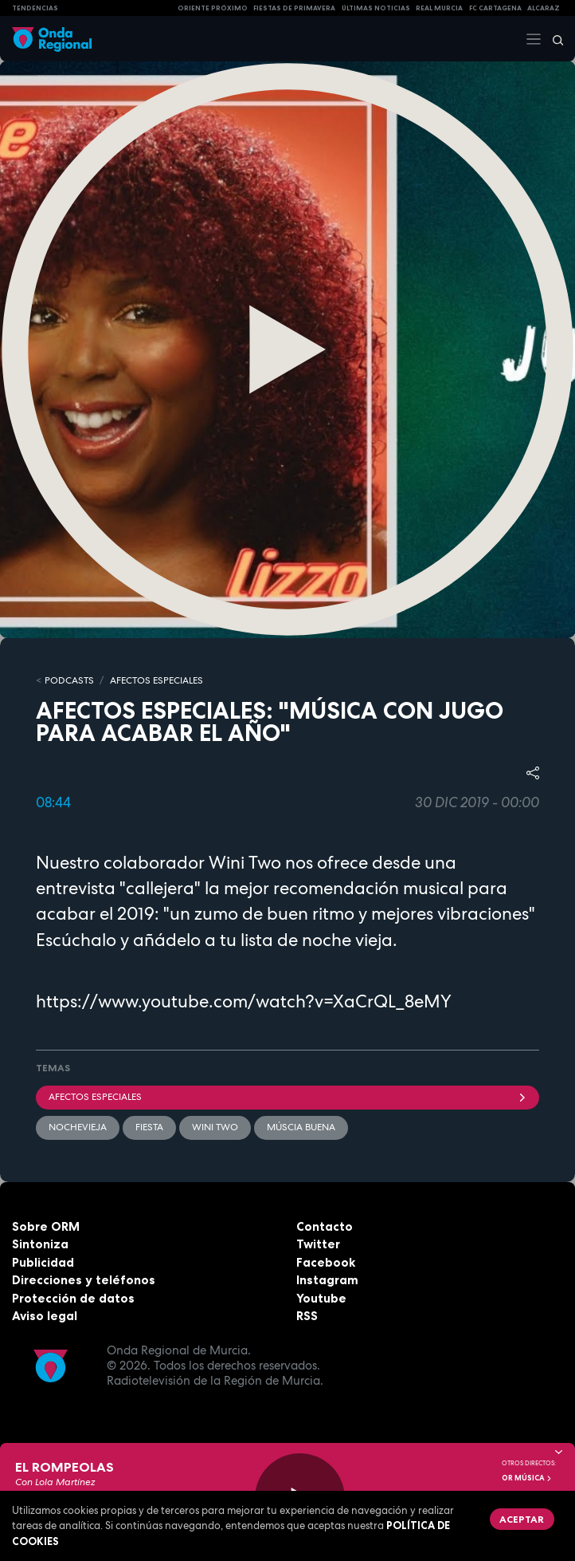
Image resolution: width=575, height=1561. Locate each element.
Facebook (325, 1262)
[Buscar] (552, 39)
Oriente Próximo (213, 8)
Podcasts (69, 680)
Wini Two (215, 1127)
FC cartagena (495, 8)
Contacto (324, 1226)
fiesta (149, 1127)
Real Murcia (439, 8)
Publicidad (43, 1262)
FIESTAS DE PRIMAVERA (294, 8)
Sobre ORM (46, 1226)
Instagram (327, 1279)
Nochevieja (78, 1127)
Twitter (318, 1244)
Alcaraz (543, 8)
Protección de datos (73, 1298)
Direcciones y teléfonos (83, 1279)
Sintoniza (40, 1244)
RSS (307, 1315)
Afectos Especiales (156, 680)
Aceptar (521, 1519)
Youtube (321, 1298)
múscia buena (301, 1127)
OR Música (527, 1478)
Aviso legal (44, 1315)
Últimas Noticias (376, 8)
